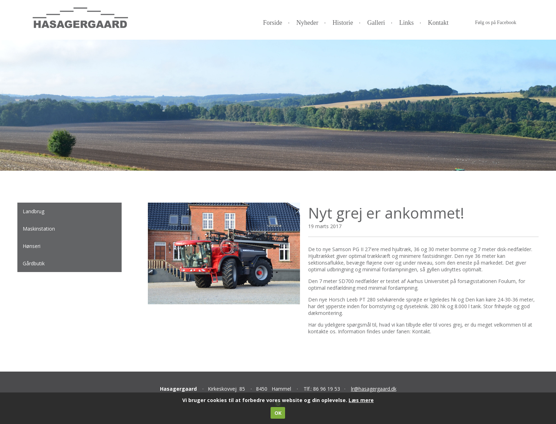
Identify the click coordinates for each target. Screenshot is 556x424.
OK (278, 412)
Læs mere (361, 400)
